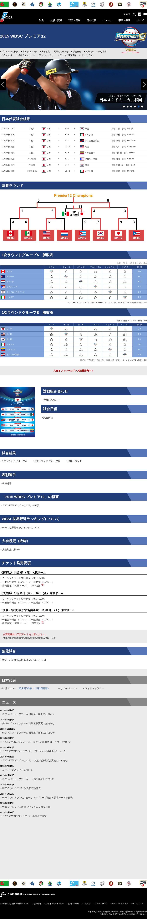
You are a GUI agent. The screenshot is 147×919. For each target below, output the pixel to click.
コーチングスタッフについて (17, 770)
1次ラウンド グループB (47, 461)
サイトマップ (137, 904)
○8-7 (95, 276)
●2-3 (66, 339)
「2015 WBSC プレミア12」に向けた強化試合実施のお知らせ (35, 760)
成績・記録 (56, 20)
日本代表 (91, 20)
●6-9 (95, 355)
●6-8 (110, 355)
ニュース (107, 20)
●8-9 (51, 292)
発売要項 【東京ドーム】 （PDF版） (21, 623)
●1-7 (95, 297)
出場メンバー (9, 688)
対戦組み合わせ (61, 51)
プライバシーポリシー (55, 904)
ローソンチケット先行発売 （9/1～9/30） (24, 578)
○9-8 (110, 271)
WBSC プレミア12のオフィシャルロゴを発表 (26, 807)
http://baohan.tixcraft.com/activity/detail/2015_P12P (29, 638)
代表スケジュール (26, 55)
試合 (41, 20)
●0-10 (66, 344)
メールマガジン (101, 904)
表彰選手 (102, 51)
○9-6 (125, 344)
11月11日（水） (8, 134)
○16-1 (125, 282)
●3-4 (81, 344)
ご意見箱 (86, 904)
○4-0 (125, 271)
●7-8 (66, 287)
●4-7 (81, 292)
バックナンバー (88, 55)
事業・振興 (124, 20)
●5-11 (66, 355)
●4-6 (95, 349)
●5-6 (66, 282)
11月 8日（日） (8, 128)
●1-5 (51, 276)
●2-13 (81, 349)
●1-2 (66, 297)
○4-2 (125, 329)
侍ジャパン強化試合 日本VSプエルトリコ (24, 660)
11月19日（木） (8, 165)
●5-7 (110, 334)
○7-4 (110, 282)
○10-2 (66, 329)
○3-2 (81, 334)
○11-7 (95, 282)
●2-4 (51, 355)
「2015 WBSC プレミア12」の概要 (21, 505)
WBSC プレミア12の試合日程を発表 (21, 788)
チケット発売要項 (68, 55)
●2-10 (51, 334)
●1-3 (51, 282)
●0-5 (51, 339)
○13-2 (110, 339)
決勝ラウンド (75, 461)
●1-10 (81, 355)
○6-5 (81, 276)
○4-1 (66, 292)
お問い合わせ (73, 904)
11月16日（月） (8, 159)
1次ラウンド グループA (14, 461)
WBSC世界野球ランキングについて (21, 527)
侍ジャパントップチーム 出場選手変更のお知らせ (28, 714)
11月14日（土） (8, 146)
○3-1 (81, 271)
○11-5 (125, 334)
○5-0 (81, 329)
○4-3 (95, 339)
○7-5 (66, 349)
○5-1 (66, 271)
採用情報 (37, 904)
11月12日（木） (8, 140)
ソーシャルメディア (120, 904)
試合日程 (77, 51)
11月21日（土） (8, 171)
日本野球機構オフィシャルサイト (13, 17)
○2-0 (95, 271)
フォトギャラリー (47, 55)
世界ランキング (30, 51)
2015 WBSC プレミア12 (23, 36)
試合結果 (90, 51)
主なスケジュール (67, 688)
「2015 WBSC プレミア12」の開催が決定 (24, 816)
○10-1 (125, 339)
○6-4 (110, 344)
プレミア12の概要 (9, 51)
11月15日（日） (8, 152)
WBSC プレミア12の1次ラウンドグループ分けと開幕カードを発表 (37, 797)
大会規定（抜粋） (11, 549)
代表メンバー (7, 55)
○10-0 (95, 334)
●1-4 (110, 276)
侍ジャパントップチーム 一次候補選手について (28, 779)
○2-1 (125, 276)
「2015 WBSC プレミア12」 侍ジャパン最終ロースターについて (36, 742)
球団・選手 (74, 20)
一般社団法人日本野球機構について (15, 904)
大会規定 (45, 51)
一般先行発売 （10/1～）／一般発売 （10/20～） (28, 582)
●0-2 (51, 287)
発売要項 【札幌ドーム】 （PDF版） (21, 585)
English (126, 14)
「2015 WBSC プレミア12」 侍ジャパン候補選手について (33, 751)
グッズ (140, 20)
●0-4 (51, 297)
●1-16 (81, 297)
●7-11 (81, 287)
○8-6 (125, 349)
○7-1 (125, 287)
